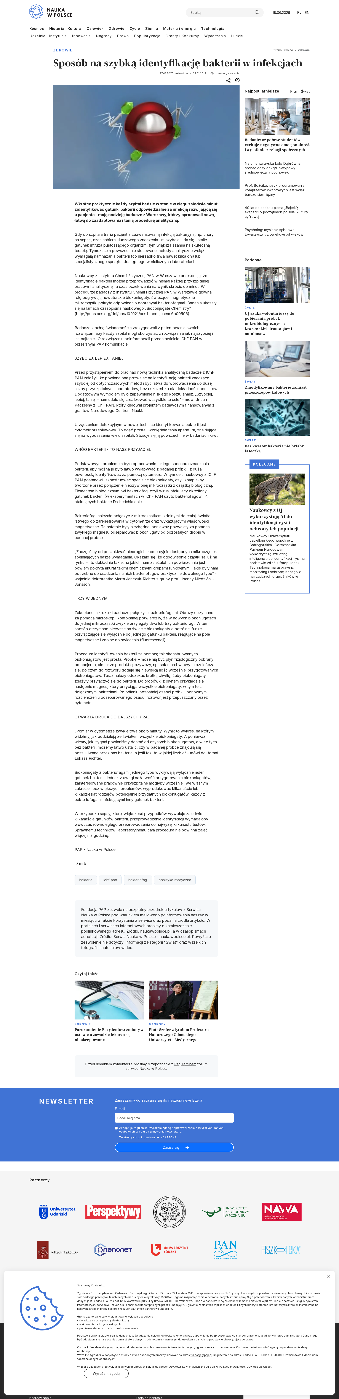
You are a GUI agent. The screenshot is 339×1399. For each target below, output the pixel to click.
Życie (135, 28)
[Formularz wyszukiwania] (225, 12)
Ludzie (237, 36)
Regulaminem (185, 1064)
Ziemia (151, 28)
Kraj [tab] (293, 91)
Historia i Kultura (65, 28)
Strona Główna (283, 50)
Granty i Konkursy (182, 36)
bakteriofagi (137, 880)
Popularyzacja (147, 36)
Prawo (123, 36)
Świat (250, 381)
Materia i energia (179, 28)
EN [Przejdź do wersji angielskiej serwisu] (307, 12)
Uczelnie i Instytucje (48, 36)
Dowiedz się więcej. (259, 1366)
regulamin (140, 1127)
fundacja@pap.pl (201, 1355)
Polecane (264, 464)
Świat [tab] (305, 91)
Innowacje (81, 36)
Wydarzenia (215, 36)
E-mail (120, 1109)
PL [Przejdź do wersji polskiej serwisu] (299, 12)
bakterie (85, 880)
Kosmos (36, 28)
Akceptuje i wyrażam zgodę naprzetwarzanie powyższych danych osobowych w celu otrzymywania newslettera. (171, 1129)
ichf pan (110, 880)
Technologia (213, 28)
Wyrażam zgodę (106, 1373)
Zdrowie (117, 28)
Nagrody (104, 36)
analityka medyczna (175, 880)
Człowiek (95, 28)
